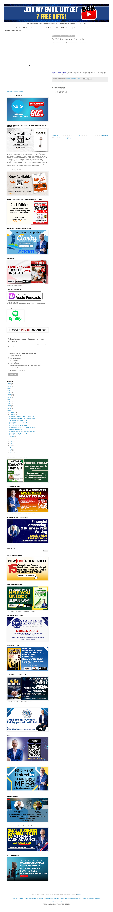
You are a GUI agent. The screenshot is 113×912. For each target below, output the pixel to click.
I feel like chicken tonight (15, 429)
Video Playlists (48, 28)
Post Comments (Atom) (65, 138)
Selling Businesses (15, 358)
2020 (9, 397)
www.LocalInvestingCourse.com (92, 898)
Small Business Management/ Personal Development (25, 365)
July (11, 443)
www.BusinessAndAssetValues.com (22, 898)
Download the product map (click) (15, 91)
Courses (40, 28)
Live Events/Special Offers (17, 368)
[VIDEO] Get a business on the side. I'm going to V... (22, 423)
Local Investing (14, 360)
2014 (9, 410)
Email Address (12, 347)
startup (69, 81)
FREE (62, 28)
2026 (9, 384)
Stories (88, 28)
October (12, 436)
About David (13, 28)
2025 (9, 386)
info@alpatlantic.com (58, 902)
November (12, 414)
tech (72, 81)
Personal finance (14, 363)
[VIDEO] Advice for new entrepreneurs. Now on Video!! (23, 427)
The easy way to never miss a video (18, 420)
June (11, 445)
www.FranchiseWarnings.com (38, 898)
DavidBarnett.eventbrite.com (73, 900)
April (11, 450)
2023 (9, 390)
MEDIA (56, 28)
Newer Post (55, 135)
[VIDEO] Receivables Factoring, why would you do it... (22, 418)
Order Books (33, 28)
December (12, 412)
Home (6, 28)
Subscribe (68, 28)
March (11, 452)
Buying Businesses (15, 355)
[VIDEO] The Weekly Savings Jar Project (19, 434)
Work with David (23, 28)
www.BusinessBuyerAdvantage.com (55, 898)
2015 (9, 408)
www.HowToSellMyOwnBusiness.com (74, 898)
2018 (9, 401)
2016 (9, 406)
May (11, 447)
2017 (9, 403)
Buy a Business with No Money (13, 30)
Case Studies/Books (79, 28)
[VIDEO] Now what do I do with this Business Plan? (22, 431)
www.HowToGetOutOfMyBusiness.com (43, 900)
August (12, 441)
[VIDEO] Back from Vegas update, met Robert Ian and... (23, 416)
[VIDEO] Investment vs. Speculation (18, 425)
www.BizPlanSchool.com (59, 900)
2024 (9, 388)
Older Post (105, 135)
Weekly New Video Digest (17, 370)
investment (58, 81)
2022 (9, 392)
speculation (64, 81)
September (13, 439)
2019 (9, 399)
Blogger (79, 894)
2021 (9, 395)
